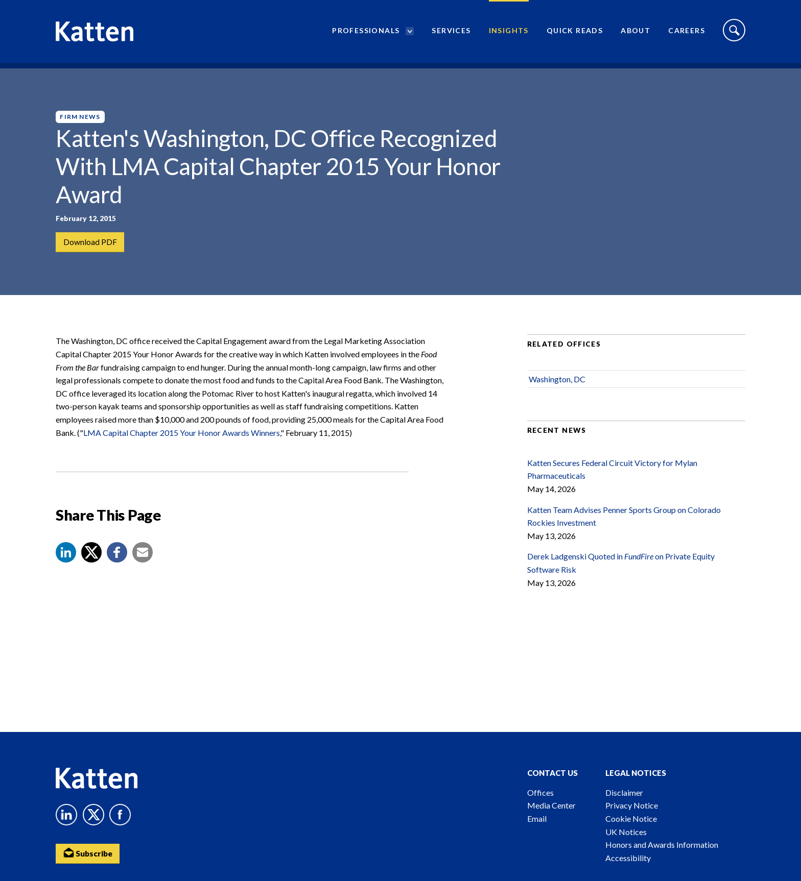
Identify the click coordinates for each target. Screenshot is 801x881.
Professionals (365, 33)
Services (451, 33)
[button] (66, 562)
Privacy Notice (631, 805)
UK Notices (626, 832)
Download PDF (90, 242)
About (635, 33)
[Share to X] (91, 562)
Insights (509, 33)
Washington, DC (557, 389)
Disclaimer (624, 792)
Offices (540, 792)
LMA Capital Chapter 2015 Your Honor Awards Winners (181, 443)
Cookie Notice (631, 818)
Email (537, 818)
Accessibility (628, 858)
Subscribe (88, 853)
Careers (686, 33)
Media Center (551, 805)
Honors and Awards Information (661, 844)
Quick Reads (575, 33)
